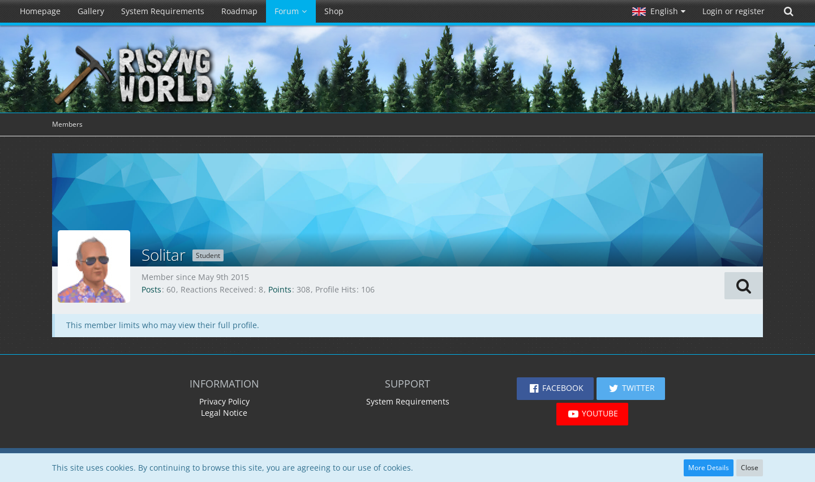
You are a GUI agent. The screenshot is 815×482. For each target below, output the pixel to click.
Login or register (733, 11)
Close (749, 467)
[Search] (788, 11)
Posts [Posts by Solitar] (151, 289)
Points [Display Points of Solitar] (279, 289)
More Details (708, 467)
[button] (659, 11)
